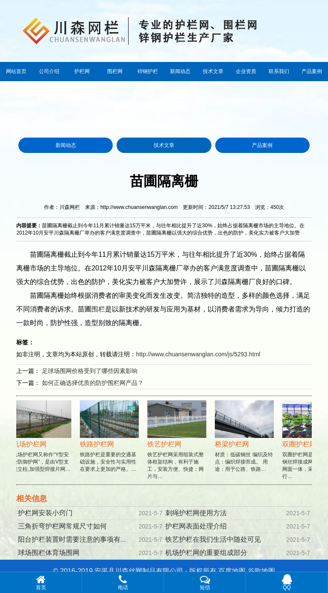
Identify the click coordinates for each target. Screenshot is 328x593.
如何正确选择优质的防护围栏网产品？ (93, 382)
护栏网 (82, 71)
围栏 (98, 309)
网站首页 (16, 71)
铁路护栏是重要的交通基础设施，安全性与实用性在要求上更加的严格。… (110, 444)
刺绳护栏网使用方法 (196, 513)
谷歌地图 (261, 571)
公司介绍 (49, 71)
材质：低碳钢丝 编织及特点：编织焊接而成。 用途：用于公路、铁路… (245, 444)
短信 (205, 582)
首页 (49, 113)
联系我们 (279, 71)
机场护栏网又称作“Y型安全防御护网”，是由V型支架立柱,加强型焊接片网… (42, 444)
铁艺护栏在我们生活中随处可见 (213, 539)
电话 (123, 582)
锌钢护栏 (148, 71)
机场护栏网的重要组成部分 (206, 552)
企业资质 (246, 71)
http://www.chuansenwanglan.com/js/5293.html (198, 354)
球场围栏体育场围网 (48, 552)
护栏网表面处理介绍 (196, 526)
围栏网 (115, 71)
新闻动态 (180, 71)
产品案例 (312, 71)
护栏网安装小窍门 (45, 513)
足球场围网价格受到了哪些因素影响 (90, 370)
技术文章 (213, 71)
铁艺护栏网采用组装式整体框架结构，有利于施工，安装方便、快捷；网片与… (177, 447)
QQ (287, 582)
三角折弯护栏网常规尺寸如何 (62, 526)
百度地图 (232, 571)
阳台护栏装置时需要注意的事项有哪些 (76, 539)
